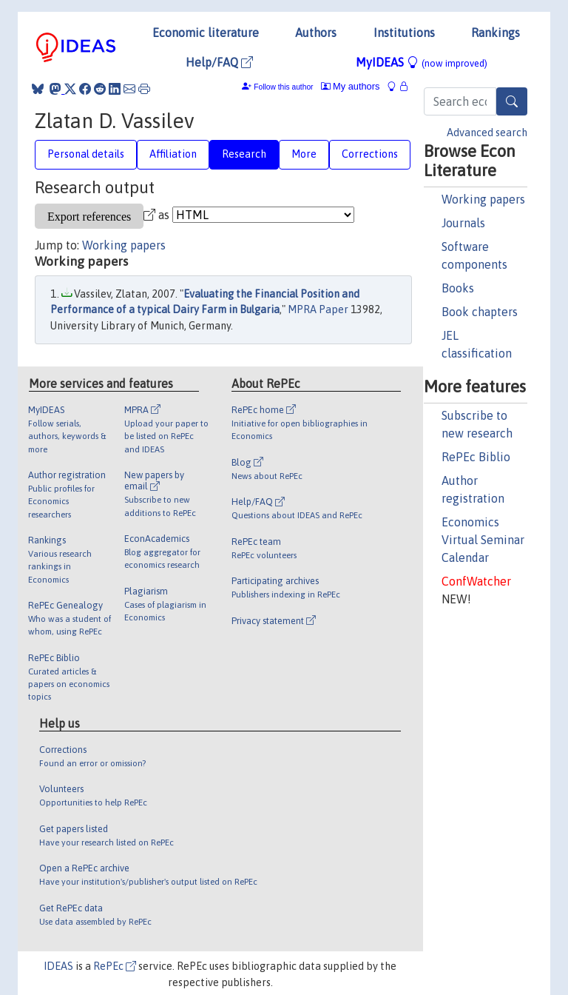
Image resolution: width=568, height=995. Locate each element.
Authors (316, 32)
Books (458, 288)
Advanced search (487, 132)
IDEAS (58, 966)
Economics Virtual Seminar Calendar (483, 539)
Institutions (404, 32)
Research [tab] (244, 154)
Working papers (483, 199)
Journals (463, 223)
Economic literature (205, 32)
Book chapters (480, 311)
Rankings (495, 32)
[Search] (511, 101)
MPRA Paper (318, 309)
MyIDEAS (421, 62)
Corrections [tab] (370, 154)
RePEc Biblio (476, 456)
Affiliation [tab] (173, 154)
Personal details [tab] (85, 154)
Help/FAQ (219, 62)
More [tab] (304, 154)
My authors (350, 86)
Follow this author (283, 87)
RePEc (114, 966)
